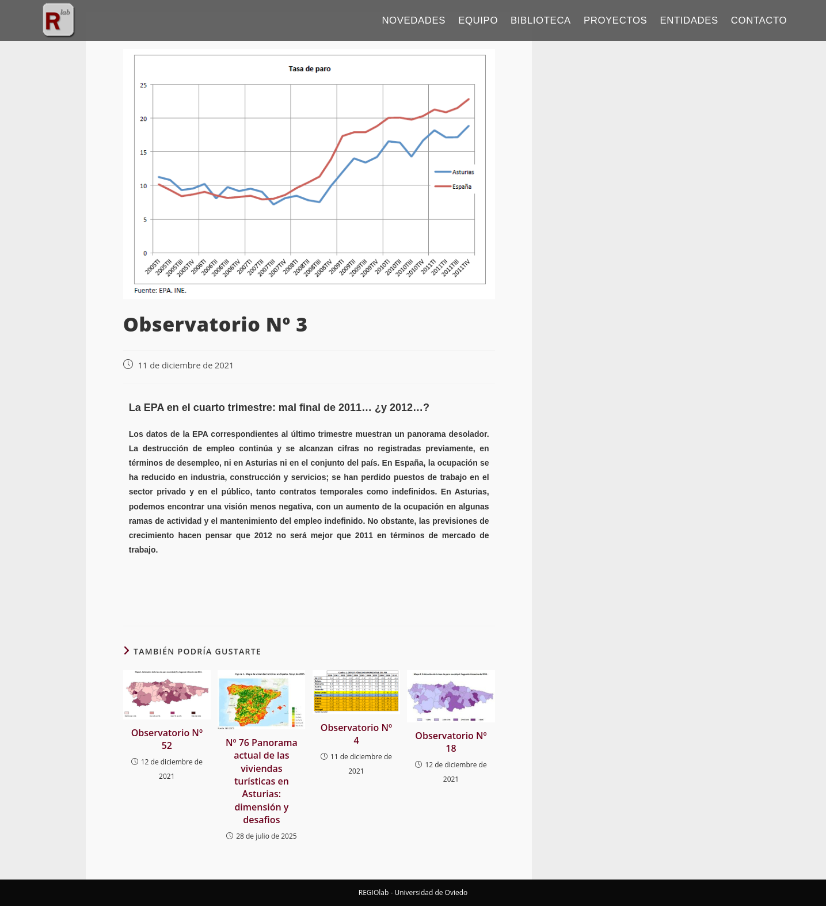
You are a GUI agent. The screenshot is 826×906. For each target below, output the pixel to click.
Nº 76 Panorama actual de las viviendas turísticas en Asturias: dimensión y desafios (262, 781)
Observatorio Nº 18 (450, 742)
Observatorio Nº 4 (356, 734)
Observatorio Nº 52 (167, 739)
